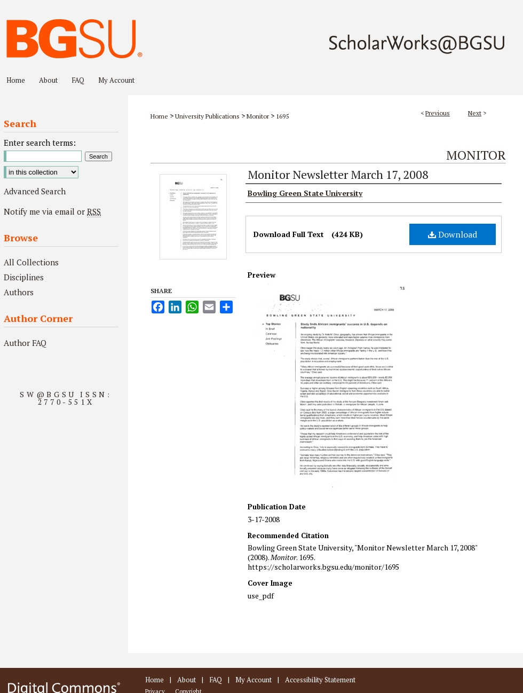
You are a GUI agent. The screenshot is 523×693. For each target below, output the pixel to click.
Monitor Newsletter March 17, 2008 (338, 174)
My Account (253, 679)
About (186, 679)
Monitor (258, 116)
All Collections (31, 262)
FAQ (215, 679)
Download (452, 234)
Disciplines (24, 277)
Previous (437, 113)
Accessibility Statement (320, 679)
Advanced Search (35, 191)
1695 (282, 116)
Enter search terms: (40, 142)
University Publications (207, 116)
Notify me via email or (52, 211)
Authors (19, 292)
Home (159, 116)
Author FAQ (25, 342)
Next (474, 113)
